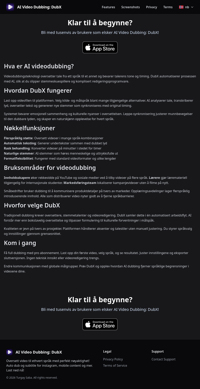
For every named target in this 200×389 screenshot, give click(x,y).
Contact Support (163, 359)
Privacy (151, 7)
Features (108, 7)
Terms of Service (115, 365)
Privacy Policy (113, 359)
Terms (168, 7)
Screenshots (130, 7)
